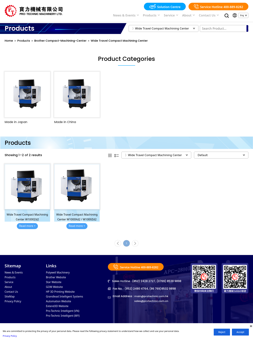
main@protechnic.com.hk (152, 299)
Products (161, 16)
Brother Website (57, 280)
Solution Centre (164, 6)
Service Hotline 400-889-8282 (218, 6)
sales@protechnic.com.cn (152, 304)
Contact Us (210, 16)
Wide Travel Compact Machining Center (129, 42)
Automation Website (60, 306)
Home (9, 42)
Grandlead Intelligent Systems (68, 301)
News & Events (138, 16)
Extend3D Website (59, 311)
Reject (221, 332)
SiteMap (10, 301)
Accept (240, 332)
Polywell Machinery (60, 275)
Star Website (55, 286)
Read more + (27, 227)
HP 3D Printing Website (63, 296)
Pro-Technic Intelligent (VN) (65, 316)
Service (177, 16)
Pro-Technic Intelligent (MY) (65, 322)
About (192, 16)
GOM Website (56, 291)
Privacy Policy (14, 306)
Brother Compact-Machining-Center (65, 42)
